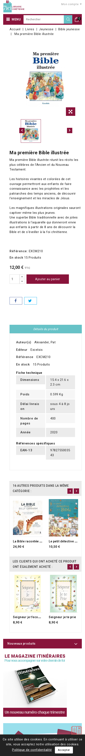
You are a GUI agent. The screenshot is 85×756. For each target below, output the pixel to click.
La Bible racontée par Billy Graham (38, 541)
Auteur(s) (23, 342)
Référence (24, 357)
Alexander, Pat (45, 342)
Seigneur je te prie (62, 617)
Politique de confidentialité (32, 750)
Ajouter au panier (47, 279)
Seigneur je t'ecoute (28, 617)
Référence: (19, 251)
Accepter (64, 750)
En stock (16, 257)
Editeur (22, 350)
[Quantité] (15, 279)
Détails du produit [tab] (45, 329)
